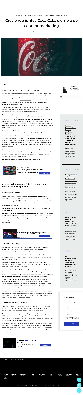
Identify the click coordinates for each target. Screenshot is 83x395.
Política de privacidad (48, 385)
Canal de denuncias (62, 385)
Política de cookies (35, 385)
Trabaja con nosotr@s (21, 385)
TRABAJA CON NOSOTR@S (63, 1)
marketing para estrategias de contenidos (26, 115)
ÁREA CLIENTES (77, 1)
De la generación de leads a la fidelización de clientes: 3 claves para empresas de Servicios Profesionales (71, 181)
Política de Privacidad (76, 311)
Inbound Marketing (17, 102)
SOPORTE (50, 1)
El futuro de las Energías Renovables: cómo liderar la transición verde (71, 222)
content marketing (25, 100)
